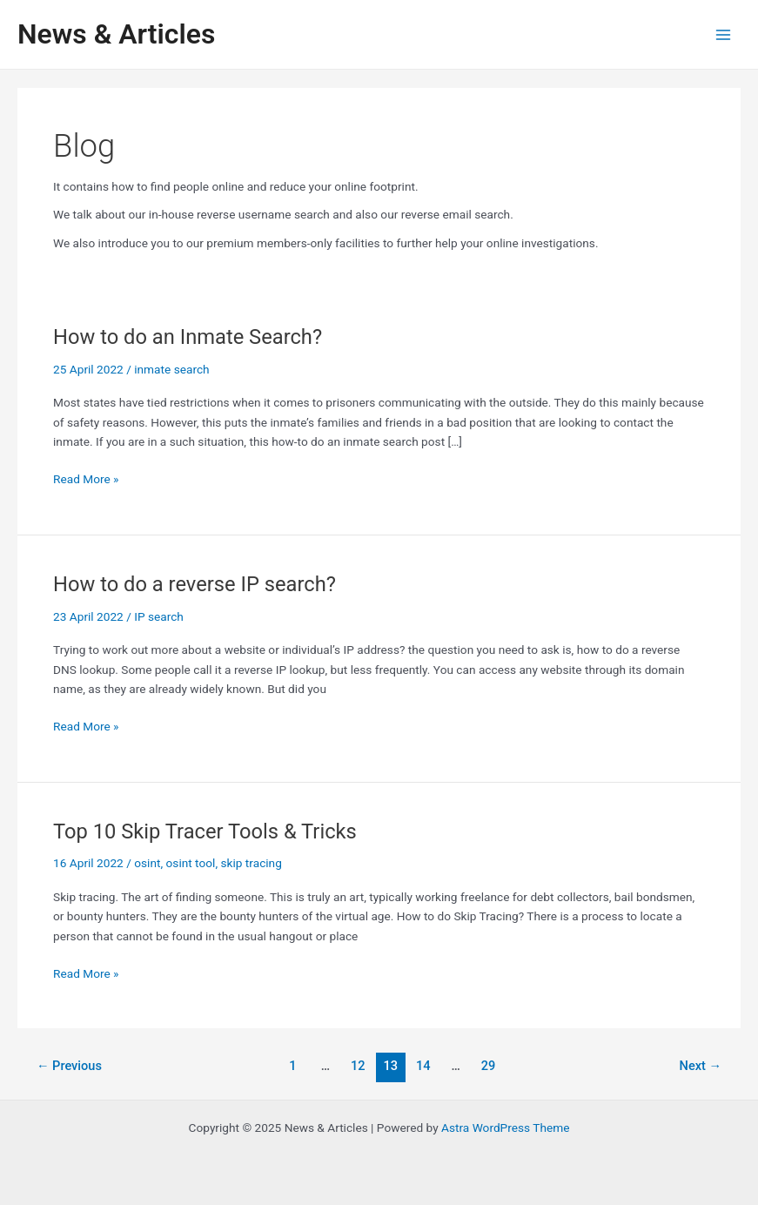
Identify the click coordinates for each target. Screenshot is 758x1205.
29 (488, 1066)
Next (701, 1066)
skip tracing (250, 863)
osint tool (191, 863)
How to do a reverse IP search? (194, 584)
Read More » (86, 479)
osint (147, 863)
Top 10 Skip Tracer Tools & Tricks (205, 831)
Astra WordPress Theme (505, 1127)
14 (423, 1066)
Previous (69, 1066)
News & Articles (116, 33)
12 (358, 1066)
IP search (159, 616)
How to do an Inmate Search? (187, 337)
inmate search (171, 369)
